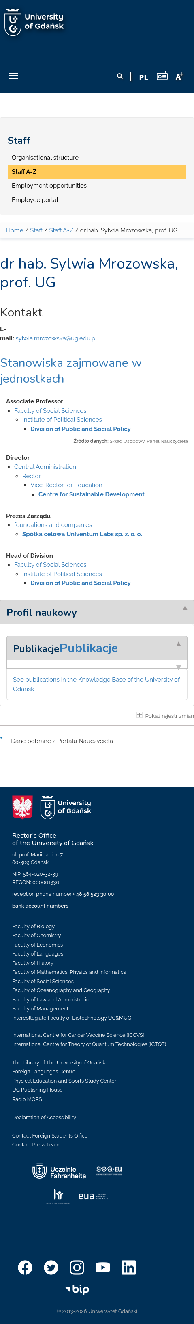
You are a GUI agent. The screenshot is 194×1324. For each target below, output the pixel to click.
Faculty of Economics (37, 945)
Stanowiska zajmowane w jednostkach (71, 371)
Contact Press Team (36, 1145)
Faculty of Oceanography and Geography (61, 990)
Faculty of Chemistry (36, 935)
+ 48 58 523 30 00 (93, 894)
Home (14, 230)
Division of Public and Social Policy (80, 429)
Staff (19, 140)
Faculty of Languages (37, 954)
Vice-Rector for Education (66, 485)
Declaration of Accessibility (44, 1117)
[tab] (97, 612)
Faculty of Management (40, 1008)
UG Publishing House (37, 1090)
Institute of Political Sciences (62, 419)
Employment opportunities (49, 185)
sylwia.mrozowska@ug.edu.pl (56, 338)
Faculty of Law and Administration (52, 1000)
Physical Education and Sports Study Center (64, 1081)
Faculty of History (32, 963)
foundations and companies (53, 525)
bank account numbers (40, 906)
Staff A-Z (24, 172)
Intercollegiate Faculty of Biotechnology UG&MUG (71, 1018)
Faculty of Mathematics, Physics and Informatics (69, 972)
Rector (31, 476)
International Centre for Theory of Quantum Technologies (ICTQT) (89, 1044)
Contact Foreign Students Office (50, 1136)
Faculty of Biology (33, 926)
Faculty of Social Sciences (50, 410)
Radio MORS (27, 1099)
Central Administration (45, 466)
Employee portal (35, 200)
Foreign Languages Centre (43, 1071)
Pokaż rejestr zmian (165, 715)
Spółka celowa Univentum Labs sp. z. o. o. (82, 534)
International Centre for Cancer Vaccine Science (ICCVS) (78, 1035)
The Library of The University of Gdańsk (58, 1063)
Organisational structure (45, 157)
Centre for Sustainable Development (91, 494)
